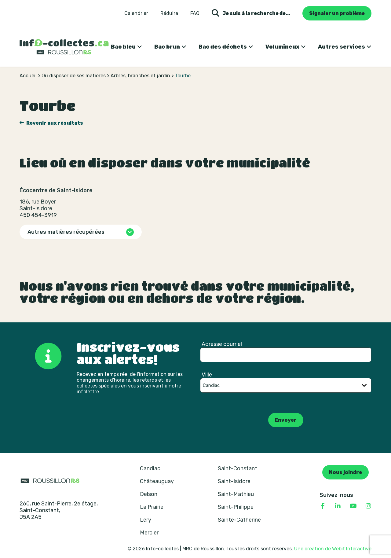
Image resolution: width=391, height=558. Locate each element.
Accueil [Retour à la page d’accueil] (28, 76)
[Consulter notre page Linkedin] (338, 506)
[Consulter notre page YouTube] (353, 506)
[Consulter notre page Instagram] (368, 506)
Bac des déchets (223, 46)
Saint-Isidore (234, 481)
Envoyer (286, 420)
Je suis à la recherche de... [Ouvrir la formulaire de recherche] (251, 13)
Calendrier (136, 13)
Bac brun (167, 46)
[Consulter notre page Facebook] (323, 506)
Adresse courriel (222, 344)
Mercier (149, 532)
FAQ (194, 13)
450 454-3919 (38, 215)
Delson (148, 494)
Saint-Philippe (236, 507)
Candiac (150, 468)
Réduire (169, 13)
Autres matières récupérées (65, 232)
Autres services (341, 46)
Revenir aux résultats (54, 123)
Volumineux (282, 46)
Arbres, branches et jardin (140, 76)
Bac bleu (123, 46)
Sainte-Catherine (239, 519)
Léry (145, 519)
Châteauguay (157, 481)
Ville (207, 374)
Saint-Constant (237, 468)
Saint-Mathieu (236, 494)
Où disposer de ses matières (74, 76)
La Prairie (151, 507)
